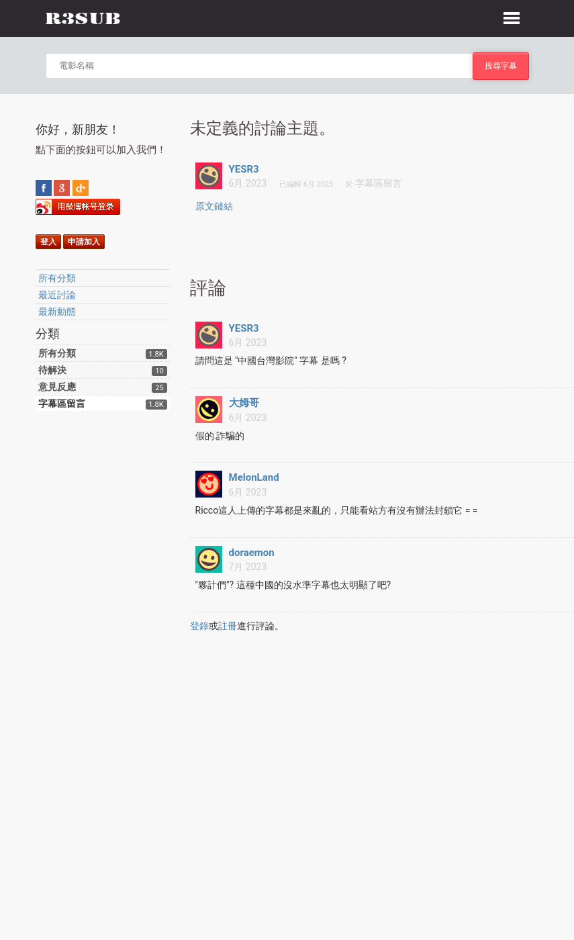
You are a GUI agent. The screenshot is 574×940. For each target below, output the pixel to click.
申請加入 (84, 241)
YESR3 (244, 169)
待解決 (52, 370)
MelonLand (254, 477)
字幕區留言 (61, 403)
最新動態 (57, 311)
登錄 (199, 625)
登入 (48, 241)
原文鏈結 (214, 206)
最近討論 (57, 294)
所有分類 (57, 278)
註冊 (227, 625)
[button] (512, 16)
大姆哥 (244, 403)
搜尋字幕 (501, 65)
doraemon (252, 553)
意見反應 (57, 386)
